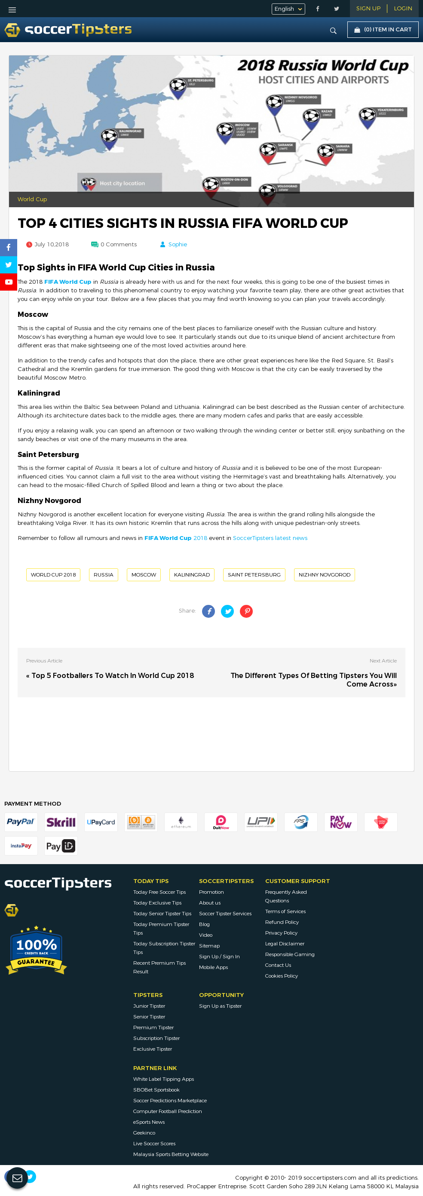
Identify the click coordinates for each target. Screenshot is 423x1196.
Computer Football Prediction (167, 1111)
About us (210, 902)
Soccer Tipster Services (225, 913)
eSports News (149, 1122)
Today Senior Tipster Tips (162, 913)
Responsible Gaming (290, 954)
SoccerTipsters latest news (270, 538)
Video (205, 935)
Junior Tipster (149, 1006)
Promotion (211, 892)
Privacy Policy (281, 932)
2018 (175, 538)
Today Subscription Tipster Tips (164, 948)
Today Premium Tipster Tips (161, 928)
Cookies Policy (281, 975)
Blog (204, 924)
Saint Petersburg (254, 574)
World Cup (32, 199)
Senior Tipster (149, 1016)
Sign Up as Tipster (220, 1006)
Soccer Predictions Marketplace (170, 1100)
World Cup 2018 (53, 574)
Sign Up (368, 8)
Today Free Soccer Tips (159, 892)
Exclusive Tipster (152, 1049)
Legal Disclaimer (284, 943)
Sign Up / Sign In (219, 956)
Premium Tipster (153, 1027)
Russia (103, 574)
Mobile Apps (213, 967)
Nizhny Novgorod (324, 574)
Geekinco (144, 1132)
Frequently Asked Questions (286, 896)
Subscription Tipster (156, 1038)
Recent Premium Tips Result (159, 967)
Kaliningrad (192, 574)
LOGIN (403, 8)
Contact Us (278, 965)
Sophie (178, 244)
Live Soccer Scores (154, 1143)
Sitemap (209, 945)
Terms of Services (285, 911)
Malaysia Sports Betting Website (170, 1154)
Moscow (144, 574)
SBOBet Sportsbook (156, 1089)
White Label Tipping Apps (163, 1079)
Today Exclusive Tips (157, 902)
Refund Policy (282, 922)
